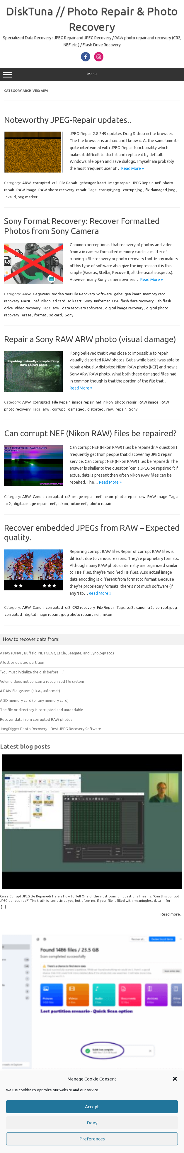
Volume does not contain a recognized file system (42, 681)
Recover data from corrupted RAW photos (36, 719)
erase (26, 315)
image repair (119, 183)
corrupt (58, 409)
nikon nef (79, 503)
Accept (92, 1106)
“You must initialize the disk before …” (32, 672)
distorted (95, 409)
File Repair (68, 183)
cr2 (54, 183)
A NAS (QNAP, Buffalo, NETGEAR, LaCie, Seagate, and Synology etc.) (57, 653)
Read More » (132, 168)
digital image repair (30, 503)
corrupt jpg (132, 190)
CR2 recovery (83, 607)
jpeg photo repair (76, 614)
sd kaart (74, 301)
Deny (92, 1122)
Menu (92, 74)
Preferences (92, 1138)
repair (81, 190)
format (40, 315)
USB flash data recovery (133, 301)
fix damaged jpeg (160, 190)
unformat (102, 301)
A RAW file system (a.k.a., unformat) (30, 691)
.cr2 (8, 503)
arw (56, 308)
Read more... (172, 914)
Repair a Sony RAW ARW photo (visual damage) (90, 339)
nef (158, 183)
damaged (76, 409)
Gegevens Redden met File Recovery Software (72, 294)
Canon (38, 496)
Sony (88, 301)
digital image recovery (124, 308)
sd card (59, 301)
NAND (26, 301)
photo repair (126, 402)
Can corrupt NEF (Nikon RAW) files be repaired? (90, 433)
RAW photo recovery (56, 190)
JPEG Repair (142, 183)
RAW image (26, 190)
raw (109, 409)
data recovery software (82, 308)
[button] (175, 1079)
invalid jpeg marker (21, 197)
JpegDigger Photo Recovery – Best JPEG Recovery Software (50, 729)
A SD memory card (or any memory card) (34, 700)
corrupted (41, 183)
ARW (26, 183)
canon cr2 (144, 607)
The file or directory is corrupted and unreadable (41, 710)
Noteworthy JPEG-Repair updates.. (68, 119)
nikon (46, 301)
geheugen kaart (92, 183)
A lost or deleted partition (22, 662)
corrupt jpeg (109, 190)
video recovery (27, 308)
